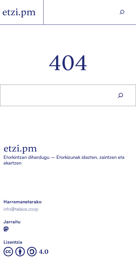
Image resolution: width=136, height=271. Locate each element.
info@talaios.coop (21, 209)
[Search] (121, 12)
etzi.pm (19, 12)
